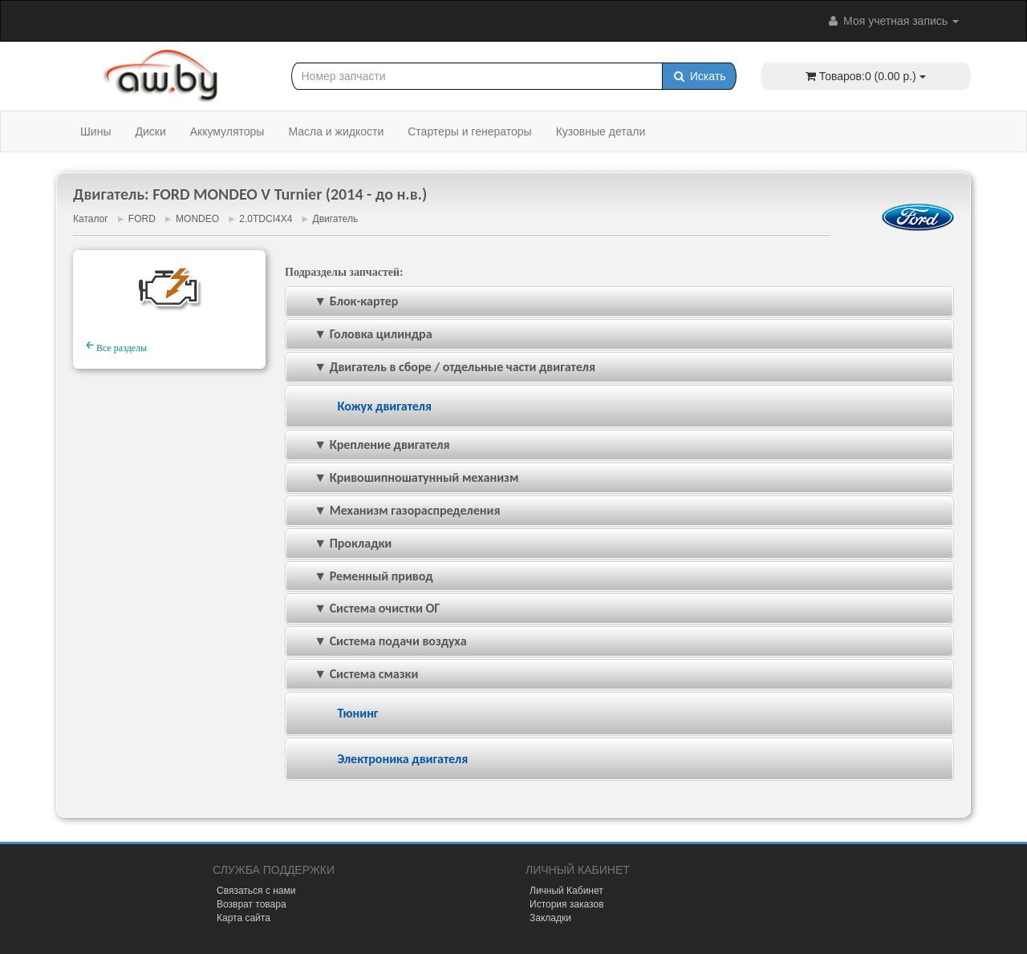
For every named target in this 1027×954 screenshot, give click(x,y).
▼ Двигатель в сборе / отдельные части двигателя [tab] (443, 366)
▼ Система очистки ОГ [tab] (366, 608)
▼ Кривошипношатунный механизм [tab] (405, 477)
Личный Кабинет (566, 890)
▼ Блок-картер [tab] (345, 301)
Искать (699, 76)
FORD (142, 218)
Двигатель (336, 218)
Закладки (550, 918)
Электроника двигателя (402, 758)
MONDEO (197, 218)
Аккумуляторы (227, 131)
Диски (150, 131)
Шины (95, 131)
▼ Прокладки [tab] (342, 543)
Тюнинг (357, 713)
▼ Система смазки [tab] (355, 673)
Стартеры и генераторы (469, 131)
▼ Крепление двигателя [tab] (371, 444)
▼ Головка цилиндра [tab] (362, 334)
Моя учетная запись (892, 20)
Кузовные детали (601, 131)
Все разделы (116, 345)
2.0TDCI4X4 (265, 218)
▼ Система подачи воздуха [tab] (379, 641)
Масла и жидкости (336, 131)
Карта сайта (243, 918)
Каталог (90, 218)
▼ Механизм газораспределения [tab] (396, 510)
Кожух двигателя (384, 406)
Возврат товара (251, 904)
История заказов (567, 904)
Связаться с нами (256, 890)
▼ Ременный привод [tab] (362, 576)
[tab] (619, 407)
